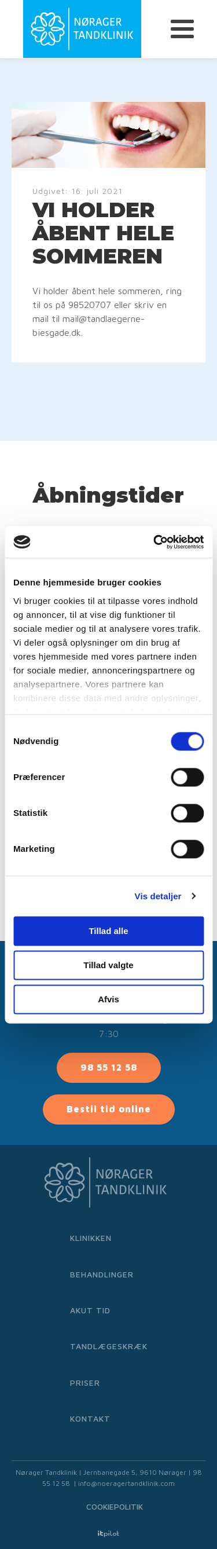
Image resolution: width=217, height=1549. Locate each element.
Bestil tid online (109, 1109)
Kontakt (90, 1418)
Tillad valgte (108, 965)
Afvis (108, 999)
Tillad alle (108, 931)
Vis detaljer (158, 896)
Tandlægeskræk (109, 1346)
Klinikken (91, 1238)
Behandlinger (102, 1274)
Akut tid (90, 1310)
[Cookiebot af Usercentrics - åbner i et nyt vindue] (154, 542)
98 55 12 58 (108, 1067)
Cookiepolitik (114, 1506)
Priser (85, 1382)
